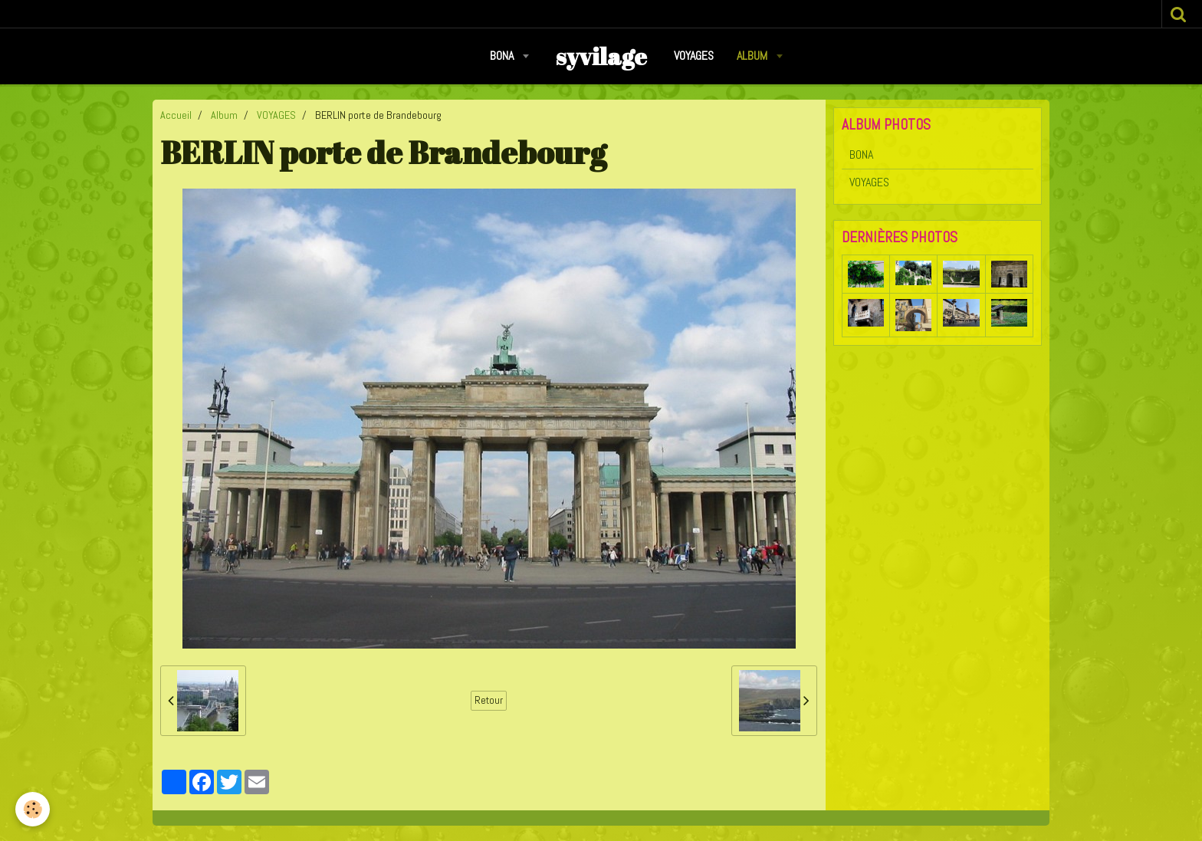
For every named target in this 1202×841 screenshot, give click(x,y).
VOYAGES (694, 56)
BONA (503, 56)
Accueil (176, 115)
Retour (489, 700)
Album (753, 56)
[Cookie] (32, 809)
